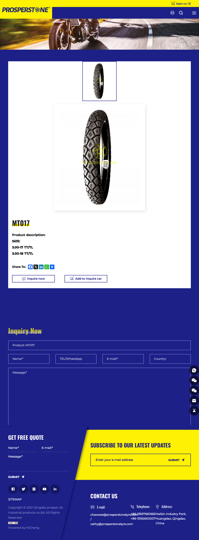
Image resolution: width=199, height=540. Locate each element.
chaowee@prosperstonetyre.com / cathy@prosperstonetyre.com (110, 519)
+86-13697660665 (143, 514)
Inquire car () (183, 3)
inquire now (36, 278)
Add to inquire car (88, 278)
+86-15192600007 (143, 518)
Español (172, 13)
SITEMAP (15, 499)
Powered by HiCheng (23, 528)
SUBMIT (13, 476)
